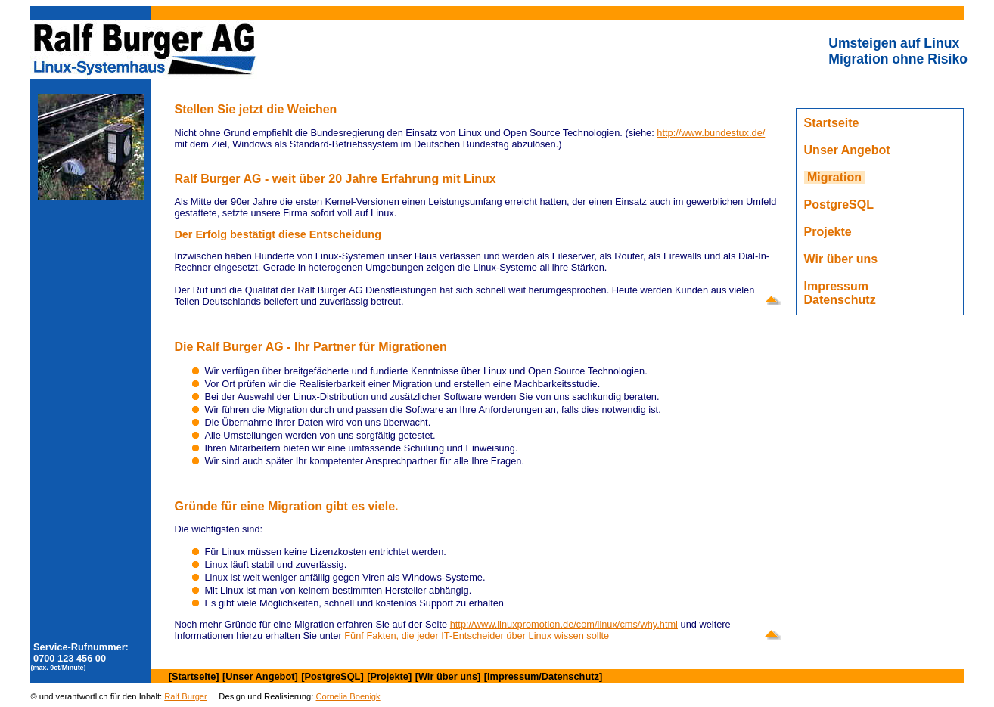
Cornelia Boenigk (347, 696)
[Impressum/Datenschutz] (543, 676)
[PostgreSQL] (332, 676)
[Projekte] (389, 676)
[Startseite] (194, 676)
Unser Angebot (847, 150)
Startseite (831, 122)
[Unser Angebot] (260, 676)
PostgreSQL (839, 204)
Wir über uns (841, 259)
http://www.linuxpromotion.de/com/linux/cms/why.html (564, 624)
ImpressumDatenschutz (840, 293)
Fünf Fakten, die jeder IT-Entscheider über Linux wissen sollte (476, 635)
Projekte (828, 231)
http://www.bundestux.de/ (711, 132)
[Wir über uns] (448, 676)
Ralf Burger (185, 696)
